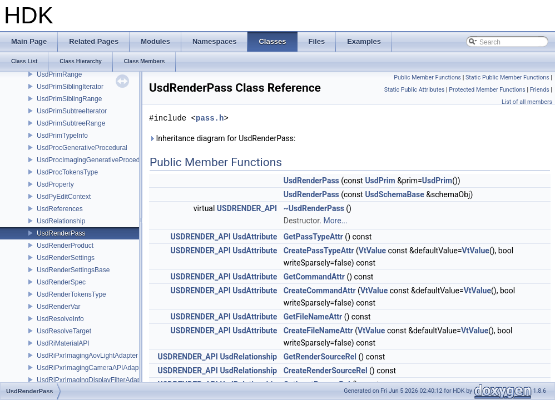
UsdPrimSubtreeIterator (72, 111)
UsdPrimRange (59, 74)
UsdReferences (60, 209)
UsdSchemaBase (394, 194)
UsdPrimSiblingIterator (70, 87)
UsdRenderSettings (66, 258)
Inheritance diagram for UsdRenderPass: (222, 138)
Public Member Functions (427, 77)
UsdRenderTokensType (71, 294)
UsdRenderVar (58, 307)
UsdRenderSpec (61, 282)
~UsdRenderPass (314, 208)
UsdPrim (380, 180)
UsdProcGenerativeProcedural (82, 148)
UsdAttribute (254, 236)
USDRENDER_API (247, 208)
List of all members (527, 102)
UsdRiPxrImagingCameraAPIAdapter (91, 368)
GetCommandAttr (314, 276)
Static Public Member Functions (507, 77)
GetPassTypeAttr (313, 236)
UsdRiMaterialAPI (63, 343)
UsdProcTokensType (67, 172)
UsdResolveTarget (64, 331)
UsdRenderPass (61, 233)
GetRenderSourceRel (320, 356)
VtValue (372, 250)
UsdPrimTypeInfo (62, 135)
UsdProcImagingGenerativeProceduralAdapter (105, 160)
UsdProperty (55, 184)
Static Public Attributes (414, 89)
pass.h (210, 118)
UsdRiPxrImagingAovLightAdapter (87, 355)
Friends (539, 89)
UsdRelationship (61, 221)
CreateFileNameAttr (318, 330)
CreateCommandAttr (320, 290)
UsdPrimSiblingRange (69, 99)
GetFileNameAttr (313, 316)
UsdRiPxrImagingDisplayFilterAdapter (92, 380)
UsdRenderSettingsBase (73, 270)
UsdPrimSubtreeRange (71, 123)
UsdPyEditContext (64, 197)
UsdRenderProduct (65, 245)
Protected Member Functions (487, 89)
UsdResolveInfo (60, 319)
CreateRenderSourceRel (326, 370)
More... (335, 220)
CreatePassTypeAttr (319, 250)
